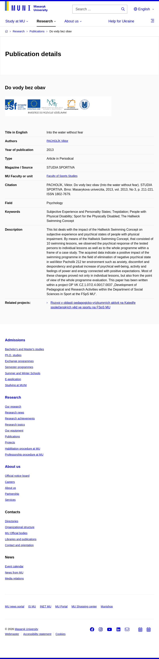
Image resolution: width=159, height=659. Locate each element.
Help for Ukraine (121, 21)
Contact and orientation (19, 545)
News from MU (14, 572)
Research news (14, 412)
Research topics (15, 424)
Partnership (12, 493)
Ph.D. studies (13, 355)
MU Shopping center (84, 606)
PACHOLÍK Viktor (57, 140)
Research (13, 397)
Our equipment (14, 430)
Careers (10, 481)
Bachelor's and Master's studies (24, 349)
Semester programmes (19, 367)
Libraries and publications (20, 539)
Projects (10, 442)
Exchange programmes (19, 361)
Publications (12, 436)
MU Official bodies (16, 533)
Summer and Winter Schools (22, 373)
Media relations (14, 578)
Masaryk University (26, 629)
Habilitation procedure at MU (22, 448)
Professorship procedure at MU (24, 454)
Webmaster (12, 634)
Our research (13, 406)
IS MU (32, 606)
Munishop (107, 606)
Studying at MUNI (16, 385)
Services (10, 499)
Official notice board (17, 475)
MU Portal (61, 606)
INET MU (45, 606)
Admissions (15, 340)
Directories (11, 521)
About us (12, 467)
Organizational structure (19, 527)
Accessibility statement (37, 634)
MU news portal (14, 606)
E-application (13, 379)
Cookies (61, 634)
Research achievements (20, 418)
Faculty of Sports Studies (62, 175)
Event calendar (14, 566)
